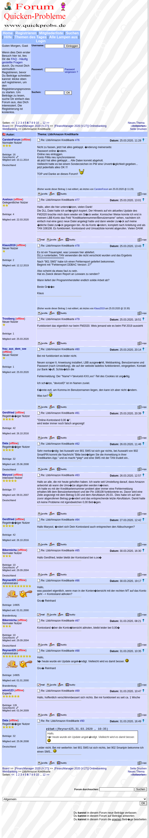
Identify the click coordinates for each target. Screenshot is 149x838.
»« (139, 125)
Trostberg (8, 318)
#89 (77, 690)
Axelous (7, 199)
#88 (77, 650)
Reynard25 (9, 580)
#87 (77, 620)
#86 (77, 580)
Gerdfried (8, 412)
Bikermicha (9, 550)
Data (5, 443)
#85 (77, 550)
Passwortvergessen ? (71, 70)
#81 (77, 413)
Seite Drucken (138, 129)
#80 (77, 349)
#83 (77, 475)
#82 (77, 443)
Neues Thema (136, 122)
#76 (77, 140)
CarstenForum (11, 139)
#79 (77, 319)
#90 (82, 720)
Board (6, 125)
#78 (77, 245)
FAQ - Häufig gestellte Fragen (15, 60)
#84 (77, 519)
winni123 (8, 690)
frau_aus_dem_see (14, 348)
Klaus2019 (8, 245)
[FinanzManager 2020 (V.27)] (32, 125)
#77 (77, 199)
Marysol (7, 474)
